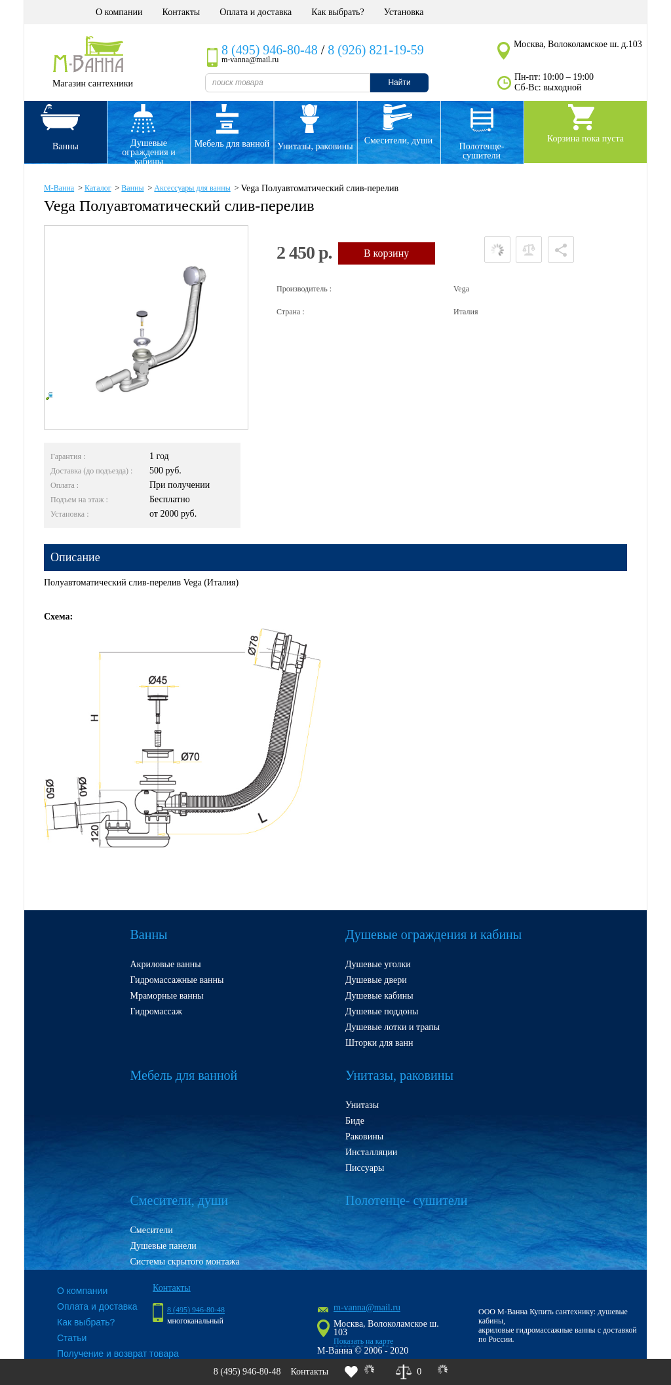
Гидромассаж (156, 1011)
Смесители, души (398, 140)
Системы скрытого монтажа (185, 1261)
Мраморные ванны (167, 996)
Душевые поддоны (382, 1011)
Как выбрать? (337, 12)
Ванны (65, 146)
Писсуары (364, 1168)
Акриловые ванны (165, 964)
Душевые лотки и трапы (392, 1027)
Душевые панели (163, 1246)
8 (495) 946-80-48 (269, 50)
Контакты (181, 12)
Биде (354, 1121)
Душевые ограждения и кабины (148, 150)
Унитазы (362, 1105)
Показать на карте (363, 1341)
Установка (404, 12)
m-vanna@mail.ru (367, 1307)
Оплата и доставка (256, 12)
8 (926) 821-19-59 (376, 50)
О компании (119, 12)
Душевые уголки (378, 964)
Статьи (71, 1338)
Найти (399, 82)
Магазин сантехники (92, 83)
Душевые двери (376, 980)
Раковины (364, 1136)
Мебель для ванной (232, 144)
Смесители (151, 1230)
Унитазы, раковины (315, 146)
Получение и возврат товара (118, 1353)
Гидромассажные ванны (177, 980)
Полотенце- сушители (482, 150)
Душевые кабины (379, 996)
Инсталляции (371, 1152)
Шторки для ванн (379, 1043)
